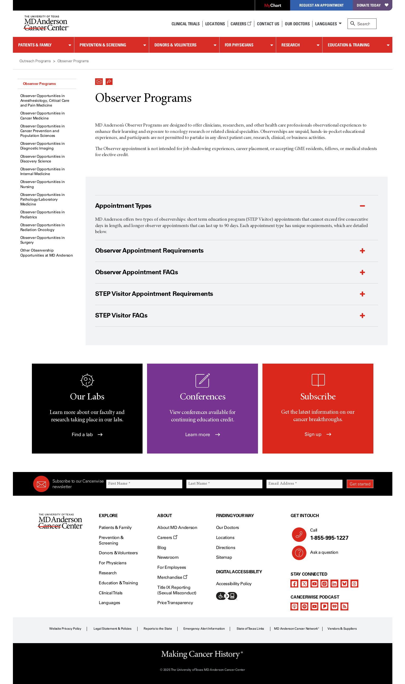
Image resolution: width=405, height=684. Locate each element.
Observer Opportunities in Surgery (42, 240)
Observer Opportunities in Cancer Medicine (42, 115)
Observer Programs (39, 83)
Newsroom (167, 557)
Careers (241, 23)
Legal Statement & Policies (112, 628)
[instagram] (324, 583)
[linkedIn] (334, 583)
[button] (99, 80)
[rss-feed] (344, 606)
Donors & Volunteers (175, 44)
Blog (161, 547)
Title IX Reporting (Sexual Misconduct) (176, 590)
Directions (225, 547)
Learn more (202, 434)
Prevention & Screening (103, 44)
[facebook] (294, 583)
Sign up (318, 434)
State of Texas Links (250, 628)
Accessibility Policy (234, 583)
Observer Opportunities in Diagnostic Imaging (42, 146)
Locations (225, 537)
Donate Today (372, 5)
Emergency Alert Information (204, 628)
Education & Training (349, 44)
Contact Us (268, 23)
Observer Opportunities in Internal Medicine (42, 171)
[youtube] (314, 583)
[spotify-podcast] (304, 606)
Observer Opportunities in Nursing (42, 184)
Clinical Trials (186, 23)
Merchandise (172, 577)
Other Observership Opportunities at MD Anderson (46, 252)
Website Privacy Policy (65, 628)
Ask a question (321, 554)
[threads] (354, 583)
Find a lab (87, 434)
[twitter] (304, 583)
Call (339, 534)
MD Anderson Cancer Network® (296, 628)
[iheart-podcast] (334, 606)
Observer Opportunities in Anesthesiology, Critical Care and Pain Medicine (44, 101)
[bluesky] (344, 583)
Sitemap (224, 557)
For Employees (171, 567)
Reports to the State (158, 628)
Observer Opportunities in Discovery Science (42, 158)
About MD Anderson (177, 527)
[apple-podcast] (294, 606)
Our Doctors (297, 23)
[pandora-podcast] (324, 606)
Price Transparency (175, 602)
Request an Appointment (321, 5)
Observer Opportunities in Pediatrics (42, 214)
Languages (326, 23)
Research (290, 44)
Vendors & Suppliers (342, 628)
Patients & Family (35, 44)
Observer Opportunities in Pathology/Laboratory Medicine (42, 199)
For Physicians (239, 44)
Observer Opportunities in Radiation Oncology (42, 227)
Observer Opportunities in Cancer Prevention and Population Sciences (42, 131)
